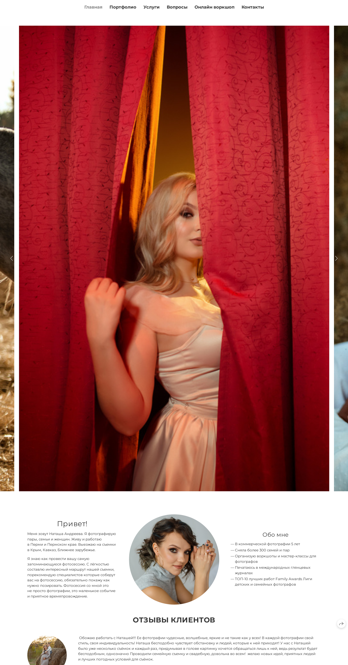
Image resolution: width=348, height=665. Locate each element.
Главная (93, 7)
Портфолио (123, 7)
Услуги (151, 7)
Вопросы (177, 7)
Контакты (253, 7)
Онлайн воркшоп (214, 7)
